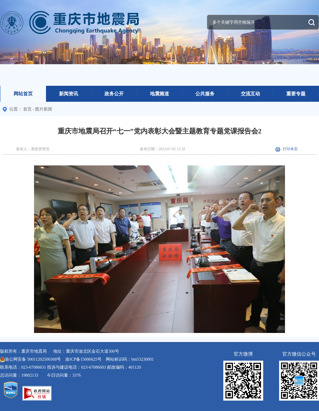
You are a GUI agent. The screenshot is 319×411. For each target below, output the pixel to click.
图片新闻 (43, 109)
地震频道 (159, 93)
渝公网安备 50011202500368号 (33, 359)
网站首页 (23, 93)
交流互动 (250, 93)
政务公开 (114, 93)
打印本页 (286, 149)
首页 (27, 109)
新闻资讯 (68, 93)
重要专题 (295, 93)
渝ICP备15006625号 (83, 359)
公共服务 (205, 93)
